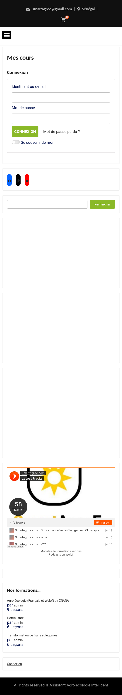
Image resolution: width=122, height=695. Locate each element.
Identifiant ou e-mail (29, 86)
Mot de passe (23, 107)
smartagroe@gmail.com (49, 9)
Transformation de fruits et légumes (32, 635)
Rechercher (102, 204)
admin (18, 605)
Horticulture (15, 618)
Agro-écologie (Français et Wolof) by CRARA (38, 600)
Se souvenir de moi (32, 142)
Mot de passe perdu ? (61, 131)
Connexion (14, 664)
